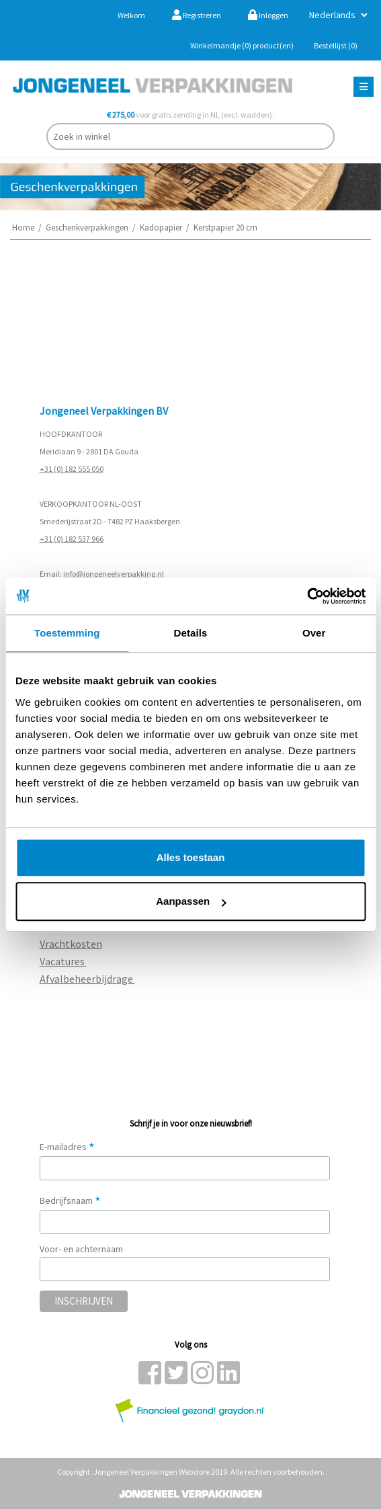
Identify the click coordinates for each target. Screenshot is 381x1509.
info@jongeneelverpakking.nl (113, 574)
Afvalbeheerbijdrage (87, 978)
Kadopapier (161, 227)
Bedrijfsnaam (70, 1200)
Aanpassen (191, 901)
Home (23, 227)
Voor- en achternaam (81, 1249)
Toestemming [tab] (67, 633)
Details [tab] (191, 633)
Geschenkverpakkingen (87, 227)
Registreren (196, 15)
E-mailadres (67, 1146)
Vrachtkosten (71, 943)
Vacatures (63, 961)
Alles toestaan (191, 857)
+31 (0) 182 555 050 (71, 469)
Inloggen (268, 15)
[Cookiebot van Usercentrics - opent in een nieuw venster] (307, 596)
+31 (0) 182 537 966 (71, 539)
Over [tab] (314, 633)
